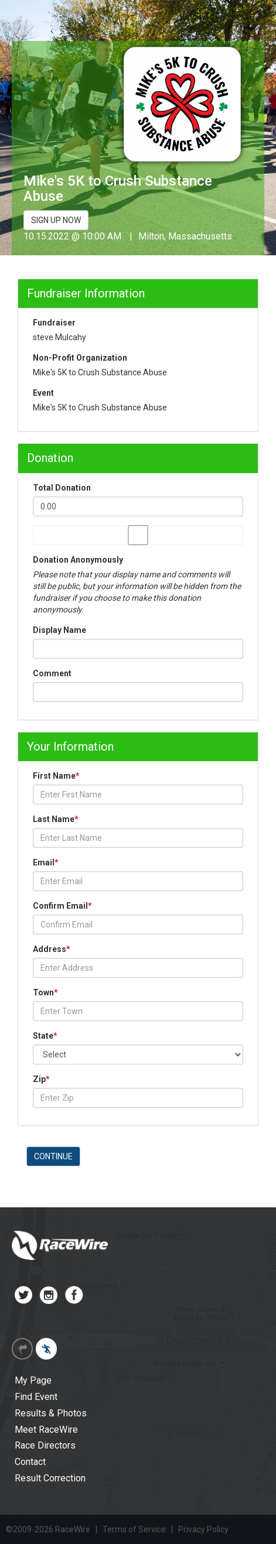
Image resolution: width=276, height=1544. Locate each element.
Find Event (36, 1396)
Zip (41, 1079)
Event (43, 393)
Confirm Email (62, 905)
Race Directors (45, 1445)
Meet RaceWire (46, 1429)
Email (46, 862)
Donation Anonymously (78, 559)
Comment (52, 673)
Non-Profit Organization (80, 357)
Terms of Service (134, 1529)
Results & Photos (51, 1413)
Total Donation (62, 487)
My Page (33, 1380)
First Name (56, 775)
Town (45, 992)
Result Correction (50, 1478)
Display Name (59, 630)
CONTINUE (53, 1156)
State (45, 1035)
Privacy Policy (203, 1529)
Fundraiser (54, 322)
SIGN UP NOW (56, 220)
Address (51, 949)
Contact (30, 1461)
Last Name (56, 819)
